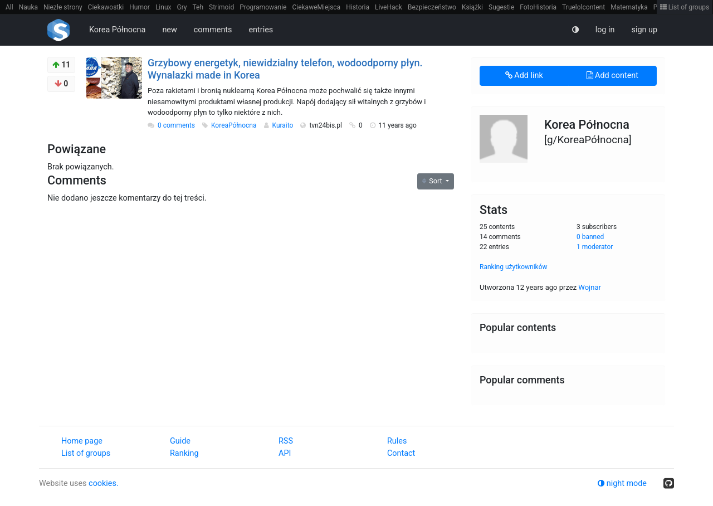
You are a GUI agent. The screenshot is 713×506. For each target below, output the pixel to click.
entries (260, 30)
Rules (397, 441)
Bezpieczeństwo (432, 7)
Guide (180, 441)
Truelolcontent (583, 7)
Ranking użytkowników (514, 267)
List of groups (685, 7)
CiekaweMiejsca (316, 7)
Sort (433, 181)
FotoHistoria (538, 7)
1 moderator (595, 247)
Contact (401, 453)
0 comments (176, 125)
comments (213, 30)
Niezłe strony (62, 7)
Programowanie (263, 7)
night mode (622, 483)
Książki (472, 7)
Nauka (28, 7)
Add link (524, 75)
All (9, 7)
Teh (198, 7)
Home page (81, 441)
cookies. (104, 483)
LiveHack (388, 7)
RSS (286, 441)
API (285, 453)
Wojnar (589, 287)
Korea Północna (117, 30)
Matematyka (629, 7)
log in (605, 30)
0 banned (590, 237)
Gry (182, 7)
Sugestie (501, 7)
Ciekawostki (106, 7)
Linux (163, 7)
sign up (644, 30)
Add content (612, 75)
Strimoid (221, 7)
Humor (139, 7)
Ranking (184, 453)
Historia (357, 7)
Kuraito (283, 125)
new (169, 30)
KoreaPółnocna (234, 125)
